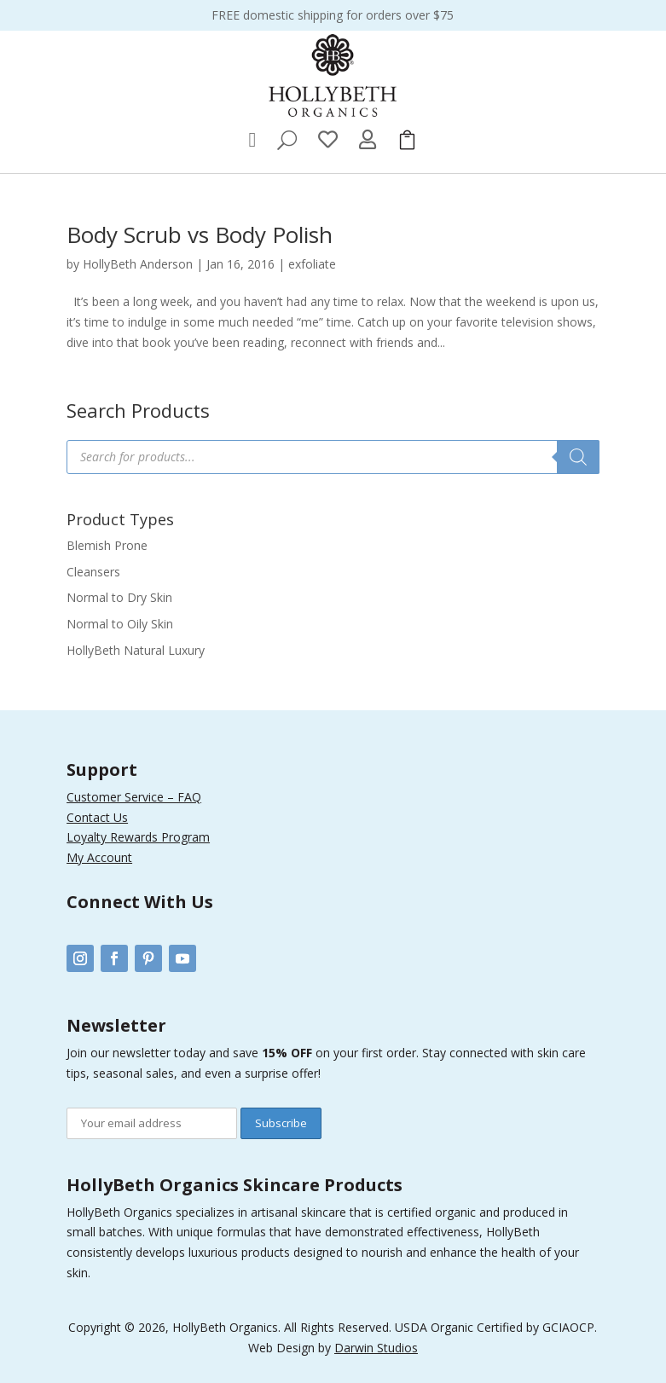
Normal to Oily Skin (120, 624)
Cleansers (93, 572)
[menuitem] (253, 140)
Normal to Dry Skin (119, 597)
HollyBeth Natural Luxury (136, 650)
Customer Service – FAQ (134, 797)
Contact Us (97, 817)
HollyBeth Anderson (138, 264)
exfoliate (312, 264)
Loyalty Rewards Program (138, 837)
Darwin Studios (376, 1348)
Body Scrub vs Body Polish (200, 234)
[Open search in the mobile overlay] (333, 457)
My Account (99, 857)
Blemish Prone (107, 545)
